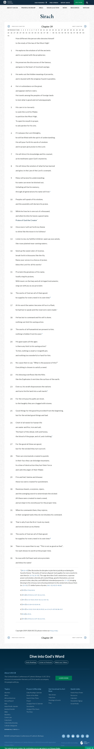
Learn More (63, 676)
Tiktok (87, 734)
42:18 (39, 603)
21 (74, 29)
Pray (50, 701)
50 (83, 31)
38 (47, 31)
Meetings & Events (55, 699)
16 (59, 29)
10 (41, 29)
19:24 (36, 608)
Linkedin (78, 734)
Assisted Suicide (10, 707)
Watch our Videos (60, 660)
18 (65, 29)
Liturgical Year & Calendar (36, 702)
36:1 (49, 584)
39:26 (24, 613)
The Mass (30, 710)
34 (35, 31)
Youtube (74, 734)
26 (11, 31)
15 (56, 29)
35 (38, 31)
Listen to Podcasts (46, 660)
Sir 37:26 (29, 589)
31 (26, 31)
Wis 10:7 (67, 608)
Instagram (83, 734)
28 (17, 31)
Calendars (74, 696)
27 (14, 31)
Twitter (65, 734)
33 (32, 31)
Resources (74, 694)
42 (59, 31)
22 (77, 29)
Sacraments (31, 705)
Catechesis (8, 718)
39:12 (24, 569)
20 (71, 29)
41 (56, 31)
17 (62, 29)
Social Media (75, 702)
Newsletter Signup (77, 699)
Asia (6, 702)
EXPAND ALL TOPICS (11, 728)
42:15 (56, 584)
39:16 (24, 593)
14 (53, 29)
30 (23, 31)
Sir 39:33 (30, 593)
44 (65, 31)
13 (50, 29)
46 (71, 31)
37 (44, 31)
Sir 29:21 (30, 613)
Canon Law (8, 716)
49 (80, 31)
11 (44, 29)
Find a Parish (54, 1)
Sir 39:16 (30, 617)
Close (89, 747)
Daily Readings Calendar (47, 1)
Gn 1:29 (37, 593)
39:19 (24, 603)
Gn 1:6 (29, 598)
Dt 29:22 (45, 608)
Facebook (70, 734)
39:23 (24, 608)
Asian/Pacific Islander (12, 705)
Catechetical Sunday (11, 721)
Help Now (52, 696)
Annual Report (9, 699)
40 (53, 31)
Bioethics (7, 713)
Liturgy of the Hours (34, 707)
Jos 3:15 (48, 598)
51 (8, 34)
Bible (6, 710)
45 (68, 31)
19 (68, 29)
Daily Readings (40, 1)
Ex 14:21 (38, 598)
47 (74, 31)
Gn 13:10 (30, 608)
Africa (6, 694)
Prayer (29, 699)
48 (77, 31)
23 (80, 29)
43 (62, 31)
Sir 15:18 (30, 603)
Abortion (7, 691)
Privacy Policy (55, 629)
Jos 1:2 (51, 608)
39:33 (24, 617)
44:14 (35, 589)
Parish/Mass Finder (77, 691)
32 (29, 31)
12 (47, 29)
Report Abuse (65, 1)
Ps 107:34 (60, 608)
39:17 (24, 598)
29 (20, 31)
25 (8, 31)
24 (83, 29)
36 (41, 31)
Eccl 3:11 (46, 593)
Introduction (14, 29)
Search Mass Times (33, 696)
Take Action (53, 693)
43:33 (61, 584)
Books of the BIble (33, 694)
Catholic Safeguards (11, 724)
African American (10, 696)
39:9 (23, 589)
